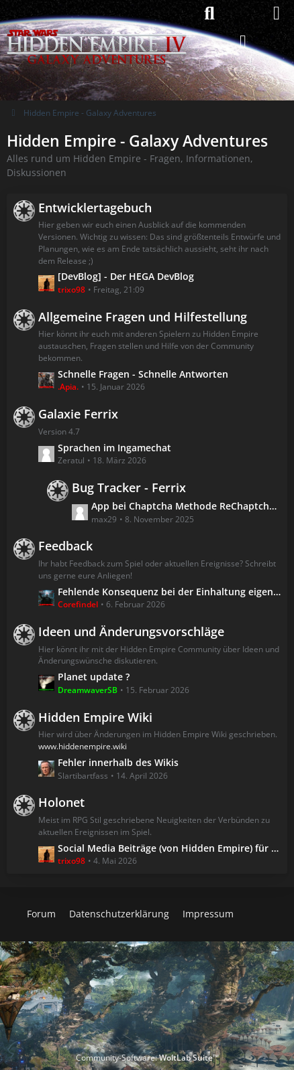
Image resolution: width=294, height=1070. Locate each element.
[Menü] (276, 13)
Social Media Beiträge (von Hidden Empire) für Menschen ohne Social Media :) (169, 847)
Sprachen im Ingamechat (114, 447)
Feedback (65, 546)
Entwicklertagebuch (95, 207)
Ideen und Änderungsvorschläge (131, 631)
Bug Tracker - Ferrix (129, 487)
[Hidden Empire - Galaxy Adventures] (96, 13)
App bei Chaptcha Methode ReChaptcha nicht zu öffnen (186, 506)
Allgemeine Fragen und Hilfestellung (142, 317)
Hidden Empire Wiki (95, 716)
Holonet (61, 802)
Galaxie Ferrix (78, 414)
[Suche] (209, 13)
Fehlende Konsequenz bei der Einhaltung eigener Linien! (169, 591)
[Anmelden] (243, 42)
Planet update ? (94, 676)
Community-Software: (147, 1057)
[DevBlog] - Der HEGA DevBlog (126, 276)
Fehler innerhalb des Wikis (118, 762)
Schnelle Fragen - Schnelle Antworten (143, 373)
